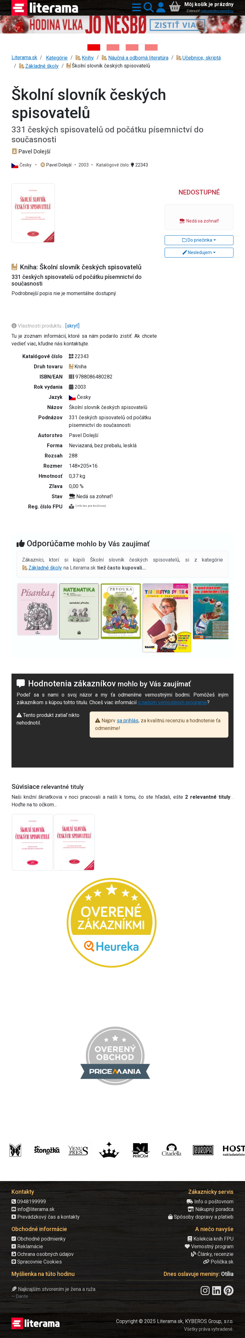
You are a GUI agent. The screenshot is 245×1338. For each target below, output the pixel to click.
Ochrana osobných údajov (42, 1254)
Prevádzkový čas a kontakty (45, 1217)
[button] (135, 7)
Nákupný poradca (211, 1209)
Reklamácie (27, 1246)
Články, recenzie (212, 1254)
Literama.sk (24, 57)
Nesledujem (197, 252)
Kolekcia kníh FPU (211, 1239)
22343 (139, 164)
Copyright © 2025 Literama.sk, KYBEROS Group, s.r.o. (175, 1321)
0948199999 (28, 1202)
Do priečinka (197, 240)
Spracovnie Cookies (36, 1262)
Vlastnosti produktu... (38, 326)
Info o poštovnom (210, 1202)
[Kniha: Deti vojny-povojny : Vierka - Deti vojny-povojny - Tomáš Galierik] (132, 47)
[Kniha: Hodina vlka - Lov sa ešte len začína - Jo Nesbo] (93, 47)
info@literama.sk (33, 1209)
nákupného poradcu (217, 11)
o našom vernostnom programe (172, 702)
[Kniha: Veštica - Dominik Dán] (113, 47)
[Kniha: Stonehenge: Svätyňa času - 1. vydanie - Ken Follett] (151, 47)
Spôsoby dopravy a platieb (201, 1217)
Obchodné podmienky (38, 1239)
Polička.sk (218, 1262)
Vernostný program (209, 1246)
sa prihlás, (128, 721)
